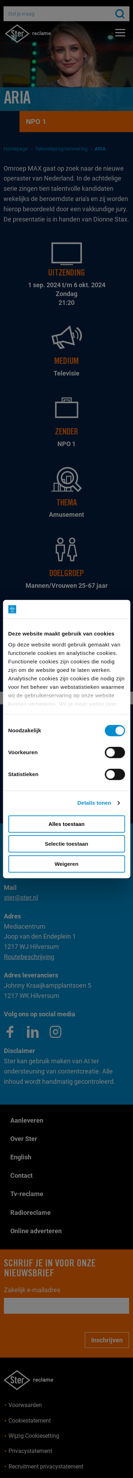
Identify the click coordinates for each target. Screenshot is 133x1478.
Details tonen (94, 803)
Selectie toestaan (66, 844)
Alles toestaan (67, 824)
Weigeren (66, 864)
